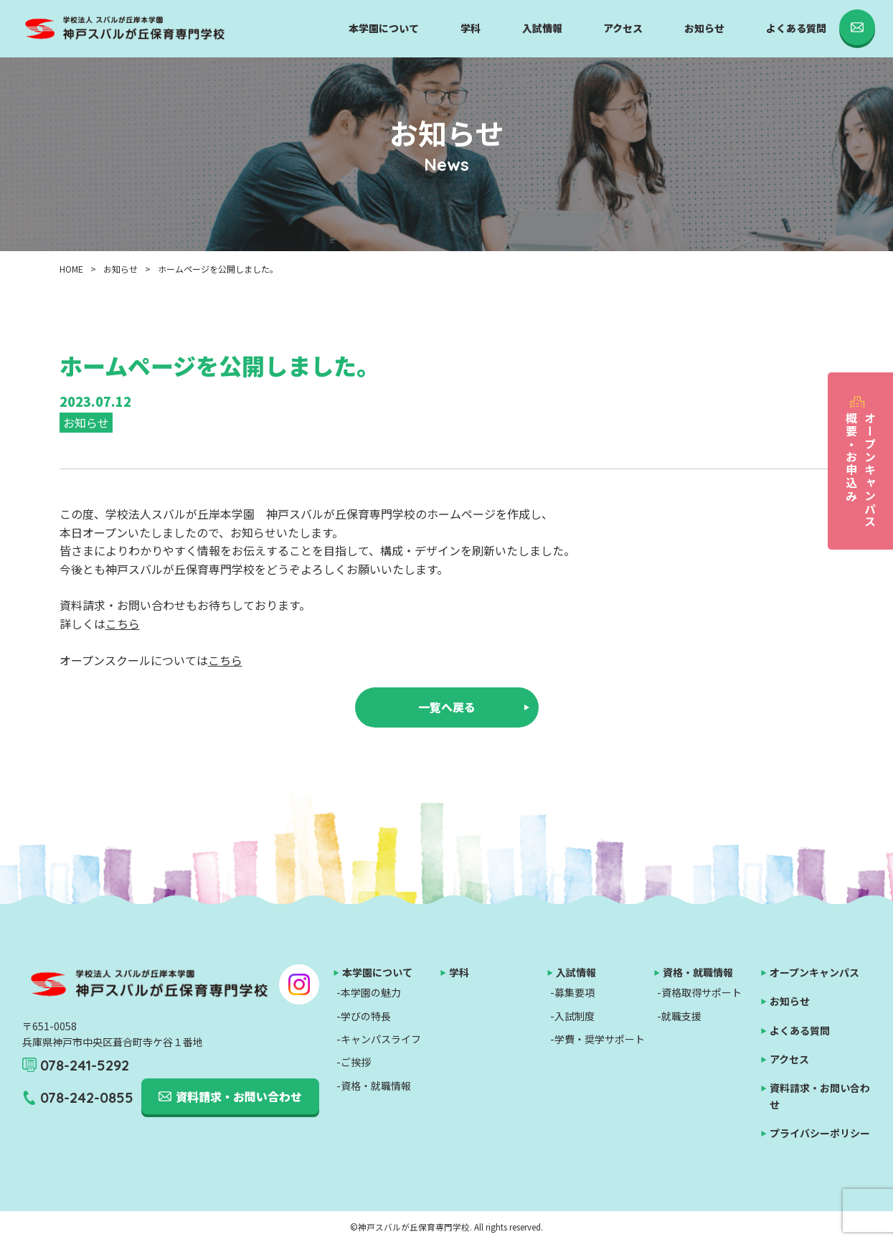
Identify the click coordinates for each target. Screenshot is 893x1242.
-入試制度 (572, 1016)
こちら (122, 623)
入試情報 (542, 28)
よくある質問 (796, 28)
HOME (71, 269)
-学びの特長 (363, 1016)
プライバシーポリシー (820, 1133)
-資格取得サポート (699, 992)
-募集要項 (572, 992)
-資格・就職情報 (373, 1085)
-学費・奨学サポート (597, 1039)
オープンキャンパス (814, 972)
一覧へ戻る (447, 706)
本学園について (384, 28)
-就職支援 (679, 1016)
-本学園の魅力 (368, 992)
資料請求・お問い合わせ (239, 1096)
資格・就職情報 (698, 972)
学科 (470, 28)
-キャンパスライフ (378, 1039)
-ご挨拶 (353, 1062)
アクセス (623, 28)
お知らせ (704, 28)
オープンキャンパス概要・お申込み (861, 470)
